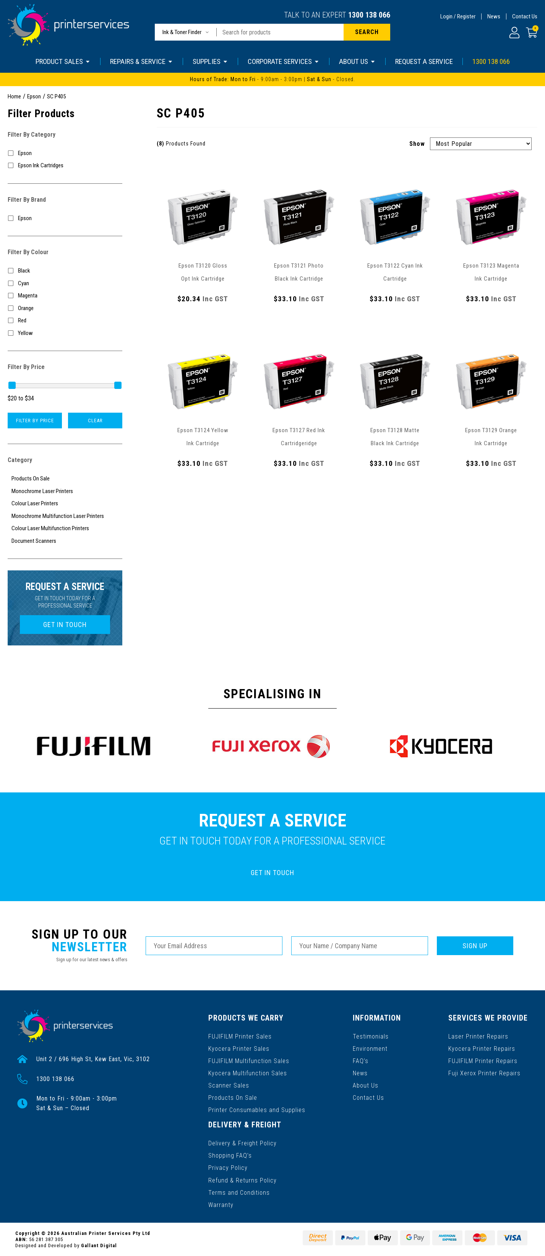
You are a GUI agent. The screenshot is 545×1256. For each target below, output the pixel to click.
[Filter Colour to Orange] (65, 308)
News (493, 16)
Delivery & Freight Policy (242, 1143)
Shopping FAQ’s (230, 1155)
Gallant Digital (99, 1245)
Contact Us (524, 16)
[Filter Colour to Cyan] (65, 283)
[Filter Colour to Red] (65, 320)
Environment (370, 1048)
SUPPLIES (210, 61)
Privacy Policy (228, 1167)
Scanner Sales (228, 1085)
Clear (95, 420)
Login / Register (457, 16)
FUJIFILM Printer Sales (240, 1036)
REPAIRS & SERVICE (141, 61)
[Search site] (367, 32)
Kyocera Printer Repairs (481, 1048)
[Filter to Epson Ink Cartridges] (65, 165)
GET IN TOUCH (65, 625)
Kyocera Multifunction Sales (247, 1073)
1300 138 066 (369, 15)
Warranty (221, 1204)
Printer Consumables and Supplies (256, 1110)
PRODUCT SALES (63, 61)
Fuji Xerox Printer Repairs (484, 1073)
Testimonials (371, 1036)
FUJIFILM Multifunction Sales (248, 1061)
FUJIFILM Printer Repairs (482, 1061)
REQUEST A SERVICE (424, 61)
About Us (365, 1085)
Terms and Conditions (239, 1192)
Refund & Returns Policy (242, 1180)
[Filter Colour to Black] (65, 271)
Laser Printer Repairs (478, 1036)
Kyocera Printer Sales (238, 1048)
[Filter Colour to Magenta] (65, 295)
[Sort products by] (481, 143)
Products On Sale (232, 1097)
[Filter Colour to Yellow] (65, 333)
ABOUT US (357, 61)
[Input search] (280, 32)
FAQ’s (360, 1061)
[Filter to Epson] (65, 153)
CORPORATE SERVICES (284, 61)
